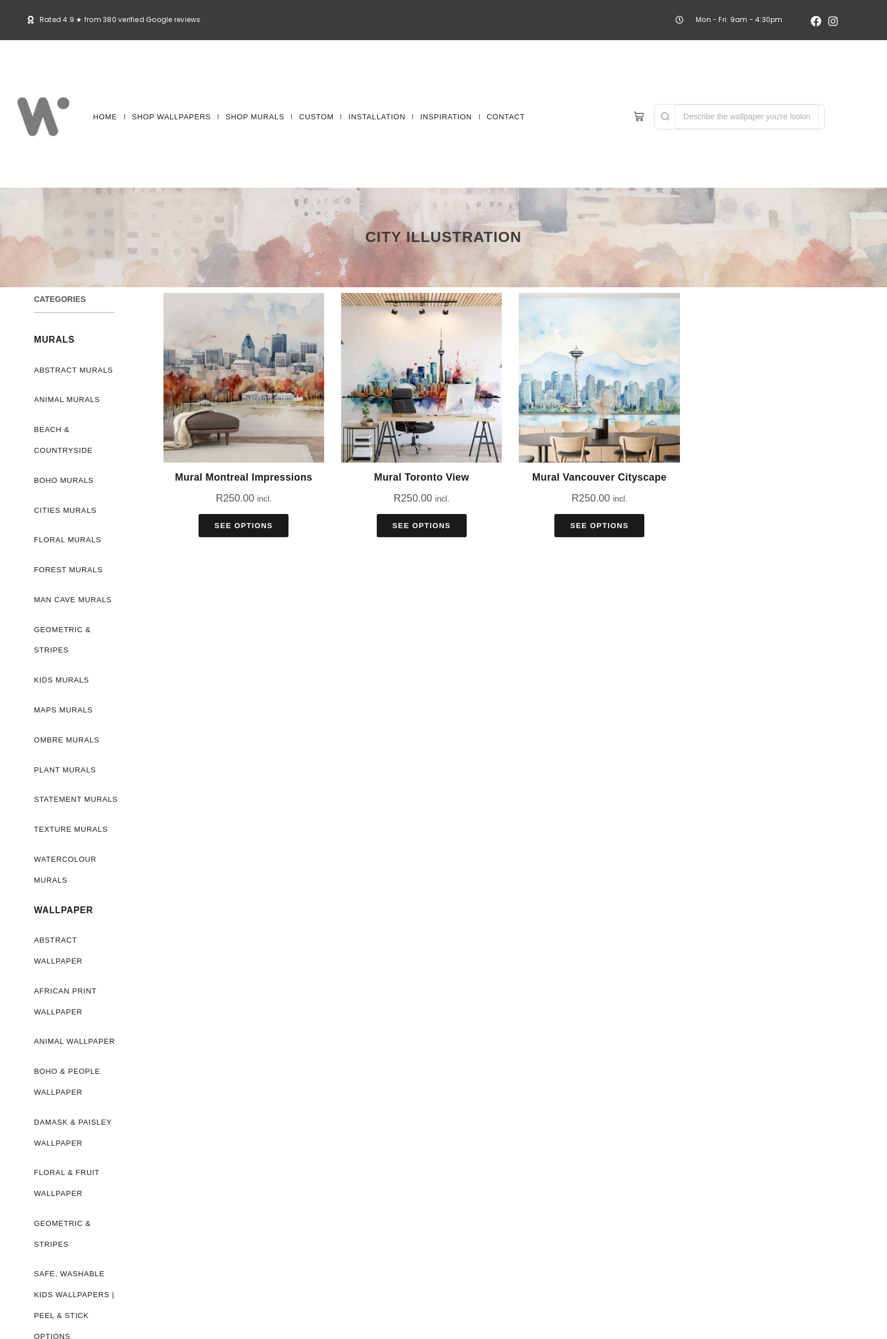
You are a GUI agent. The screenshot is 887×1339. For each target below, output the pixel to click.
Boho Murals (64, 480)
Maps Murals (63, 710)
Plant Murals (65, 770)
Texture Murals (70, 829)
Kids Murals (61, 680)
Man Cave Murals (73, 599)
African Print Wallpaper (65, 1001)
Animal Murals (67, 399)
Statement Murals (76, 799)
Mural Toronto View (421, 477)
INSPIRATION (446, 116)
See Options (243, 525)
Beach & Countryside (63, 440)
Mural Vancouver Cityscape (599, 477)
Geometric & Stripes (62, 640)
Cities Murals (65, 510)
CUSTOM (316, 116)
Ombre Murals (67, 740)
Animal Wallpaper (74, 1041)
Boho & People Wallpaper (67, 1081)
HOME (105, 116)
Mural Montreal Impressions (243, 477)
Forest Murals (68, 569)
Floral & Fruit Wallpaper (67, 1183)
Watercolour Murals (65, 869)
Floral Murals (67, 539)
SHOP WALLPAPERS (171, 116)
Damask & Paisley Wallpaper (72, 1132)
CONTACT (505, 116)
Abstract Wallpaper (58, 950)
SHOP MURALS (255, 116)
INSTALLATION (377, 116)
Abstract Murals (73, 370)
